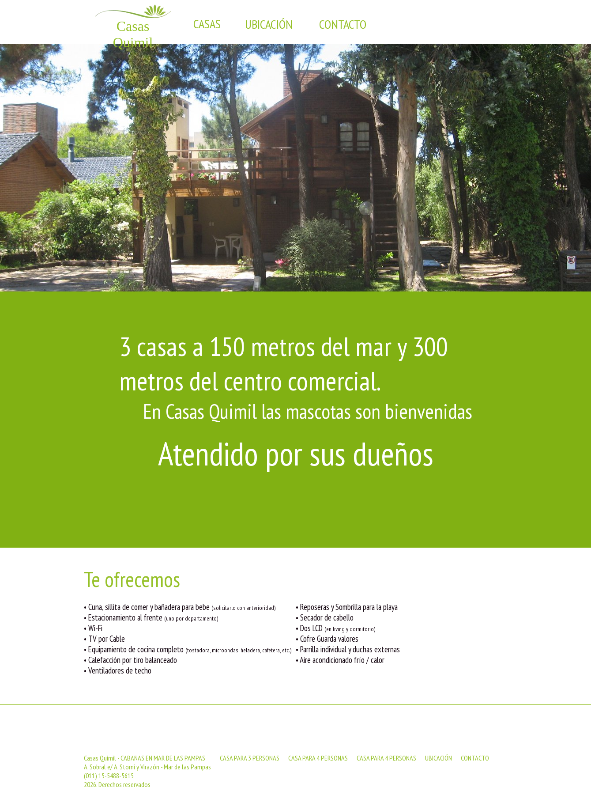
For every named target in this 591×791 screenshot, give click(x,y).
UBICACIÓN (438, 757)
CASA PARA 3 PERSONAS (249, 757)
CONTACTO (475, 757)
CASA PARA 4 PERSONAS (318, 757)
